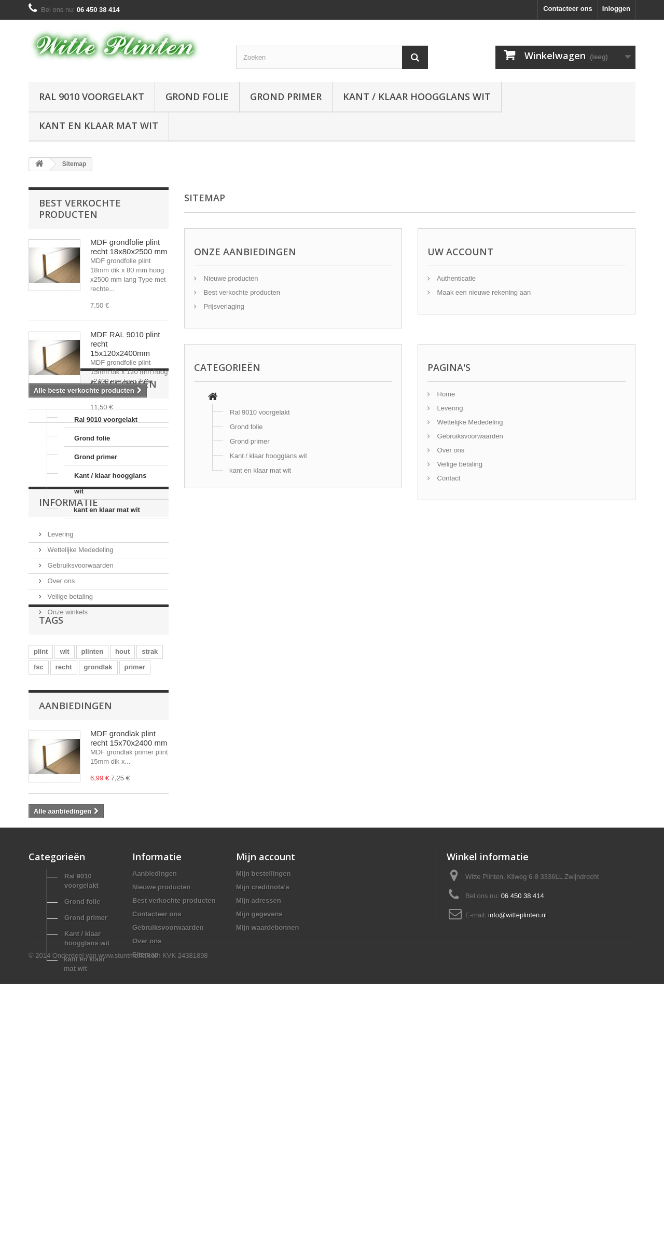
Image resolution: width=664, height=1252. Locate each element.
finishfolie (49, 851)
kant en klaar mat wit (98, 125)
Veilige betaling (69, 734)
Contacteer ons (567, 8)
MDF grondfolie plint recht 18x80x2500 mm (128, 247)
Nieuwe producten (230, 278)
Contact (447, 478)
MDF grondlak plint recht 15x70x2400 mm (128, 924)
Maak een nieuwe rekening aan (483, 292)
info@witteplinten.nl (517, 1133)
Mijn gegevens (259, 1132)
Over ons (60, 718)
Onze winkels (67, 749)
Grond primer (286, 96)
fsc (39, 836)
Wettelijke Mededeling (80, 687)
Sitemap (145, 1172)
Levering (59, 672)
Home (445, 394)
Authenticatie (455, 278)
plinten (92, 820)
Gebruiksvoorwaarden (80, 703)
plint (41, 820)
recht (64, 836)
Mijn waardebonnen (267, 1145)
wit (64, 820)
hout (122, 820)
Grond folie (197, 96)
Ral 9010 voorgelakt (91, 96)
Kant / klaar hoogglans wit (417, 96)
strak (150, 820)
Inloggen (616, 8)
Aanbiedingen (75, 891)
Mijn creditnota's (262, 1105)
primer (135, 836)
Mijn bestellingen (263, 1091)
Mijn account (265, 1074)
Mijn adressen (258, 1118)
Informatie (68, 644)
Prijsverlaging (223, 306)
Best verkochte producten (80, 209)
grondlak (98, 836)
